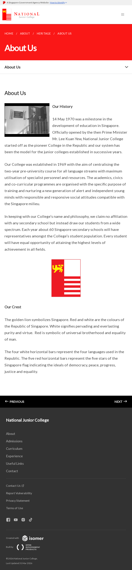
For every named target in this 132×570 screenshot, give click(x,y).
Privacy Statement (18, 500)
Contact (12, 471)
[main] (66, 216)
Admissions (14, 441)
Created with (28, 538)
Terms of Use (14, 508)
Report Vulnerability (19, 493)
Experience (14, 456)
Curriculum (14, 448)
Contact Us (13, 485)
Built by (26, 547)
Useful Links (15, 463)
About (10, 434)
